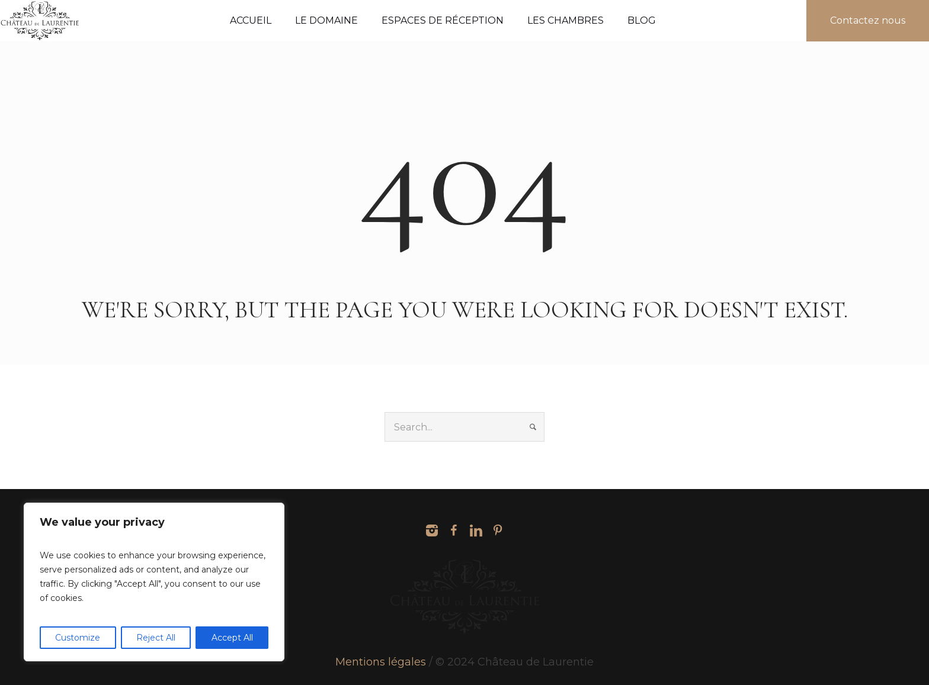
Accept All (232, 637)
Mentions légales (380, 661)
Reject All (155, 637)
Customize (77, 637)
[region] (154, 582)
